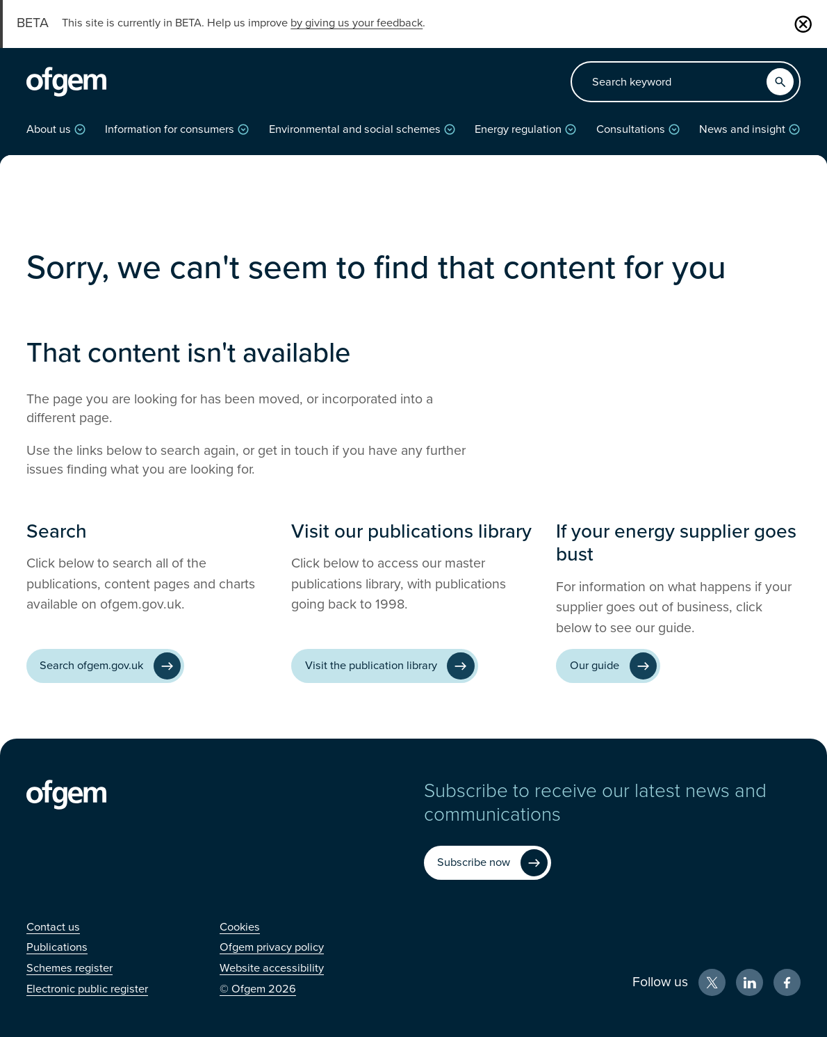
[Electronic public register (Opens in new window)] (87, 989)
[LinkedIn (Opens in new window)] (749, 982)
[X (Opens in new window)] (712, 982)
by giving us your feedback (356, 23)
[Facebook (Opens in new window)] (787, 982)
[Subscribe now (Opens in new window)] (488, 863)
